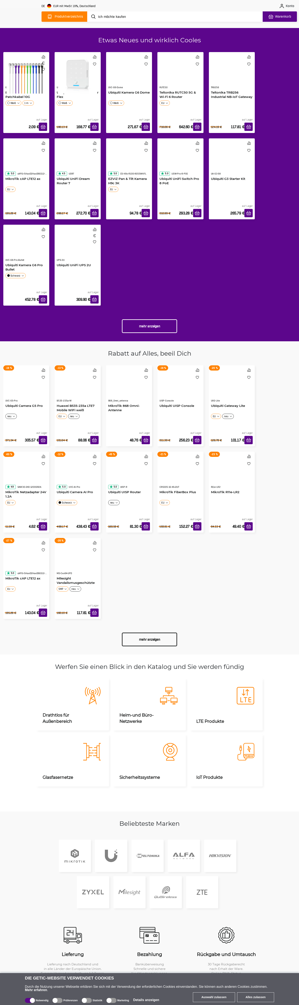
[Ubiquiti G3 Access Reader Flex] (78, 74)
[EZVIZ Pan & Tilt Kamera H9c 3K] (129, 160)
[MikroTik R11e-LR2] (232, 474)
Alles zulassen (256, 997)
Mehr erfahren (36, 990)
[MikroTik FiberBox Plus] (180, 474)
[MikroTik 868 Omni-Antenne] (129, 387)
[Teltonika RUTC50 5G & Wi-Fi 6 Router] (180, 74)
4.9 (10, 486)
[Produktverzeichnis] (64, 16)
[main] (21, 16)
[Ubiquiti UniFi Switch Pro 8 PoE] (180, 160)
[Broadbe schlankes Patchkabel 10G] (26, 74)
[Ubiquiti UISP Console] (180, 387)
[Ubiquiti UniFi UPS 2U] (78, 247)
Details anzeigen (146, 1000)
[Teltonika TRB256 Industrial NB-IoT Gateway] (232, 74)
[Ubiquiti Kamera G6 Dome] (129, 74)
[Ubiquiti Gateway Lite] (232, 387)
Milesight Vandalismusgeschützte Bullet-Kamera (76, 582)
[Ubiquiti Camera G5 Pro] (26, 387)
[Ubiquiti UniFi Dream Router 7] (78, 160)
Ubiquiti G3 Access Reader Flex (77, 94)
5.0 (10, 173)
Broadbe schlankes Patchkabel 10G (20, 94)
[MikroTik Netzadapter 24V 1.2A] (26, 474)
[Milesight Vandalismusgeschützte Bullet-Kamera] (78, 560)
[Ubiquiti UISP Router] (129, 474)
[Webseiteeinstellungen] (69, 6)
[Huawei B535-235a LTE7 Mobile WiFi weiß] (78, 387)
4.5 (61, 173)
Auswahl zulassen (214, 997)
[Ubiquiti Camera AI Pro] (78, 474)
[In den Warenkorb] (43, 127)
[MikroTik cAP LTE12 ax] (26, 160)
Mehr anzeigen (149, 326)
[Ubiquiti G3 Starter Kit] (232, 160)
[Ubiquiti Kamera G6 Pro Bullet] (26, 247)
